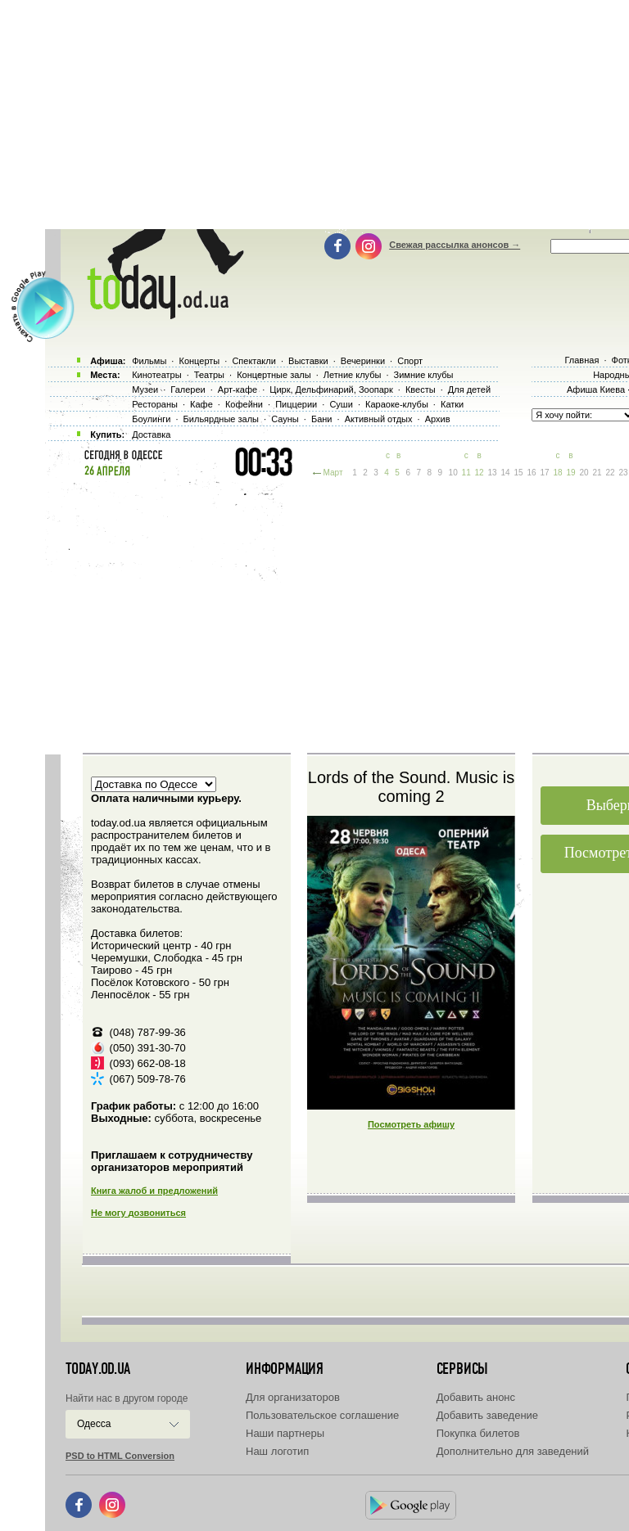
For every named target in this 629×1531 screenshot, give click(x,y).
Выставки (308, 361)
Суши (340, 404)
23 (622, 472)
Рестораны (155, 404)
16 (531, 472)
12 (479, 472)
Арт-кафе (237, 389)
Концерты (199, 361)
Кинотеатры (156, 375)
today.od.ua (98, 1369)
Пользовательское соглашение (322, 1415)
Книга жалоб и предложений (154, 1191)
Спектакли (254, 361)
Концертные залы (273, 375)
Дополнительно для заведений (513, 1451)
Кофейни (244, 404)
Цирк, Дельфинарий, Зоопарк (330, 389)
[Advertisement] (334, 613)
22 (609, 472)
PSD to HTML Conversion (120, 1456)
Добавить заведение (487, 1415)
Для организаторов (293, 1397)
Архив (437, 419)
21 (596, 472)
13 (492, 472)
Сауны (285, 419)
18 (557, 472)
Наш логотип (277, 1451)
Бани (322, 419)
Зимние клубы (424, 375)
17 (544, 472)
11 (466, 472)
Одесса (94, 1424)
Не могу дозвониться (138, 1213)
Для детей (469, 389)
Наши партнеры (285, 1433)
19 (570, 472)
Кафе (201, 404)
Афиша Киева (596, 389)
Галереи (187, 389)
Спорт (410, 361)
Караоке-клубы (396, 404)
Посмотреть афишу (411, 1124)
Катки (452, 404)
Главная (581, 360)
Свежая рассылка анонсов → (454, 245)
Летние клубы (353, 375)
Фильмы (149, 361)
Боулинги (151, 419)
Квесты (420, 389)
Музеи (145, 389)
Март (333, 472)
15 (518, 472)
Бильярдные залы (221, 419)
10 (453, 472)
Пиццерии (296, 404)
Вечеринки (363, 361)
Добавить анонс (476, 1397)
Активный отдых (379, 419)
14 (505, 472)
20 (583, 472)
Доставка (151, 434)
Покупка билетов (478, 1433)
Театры (209, 375)
